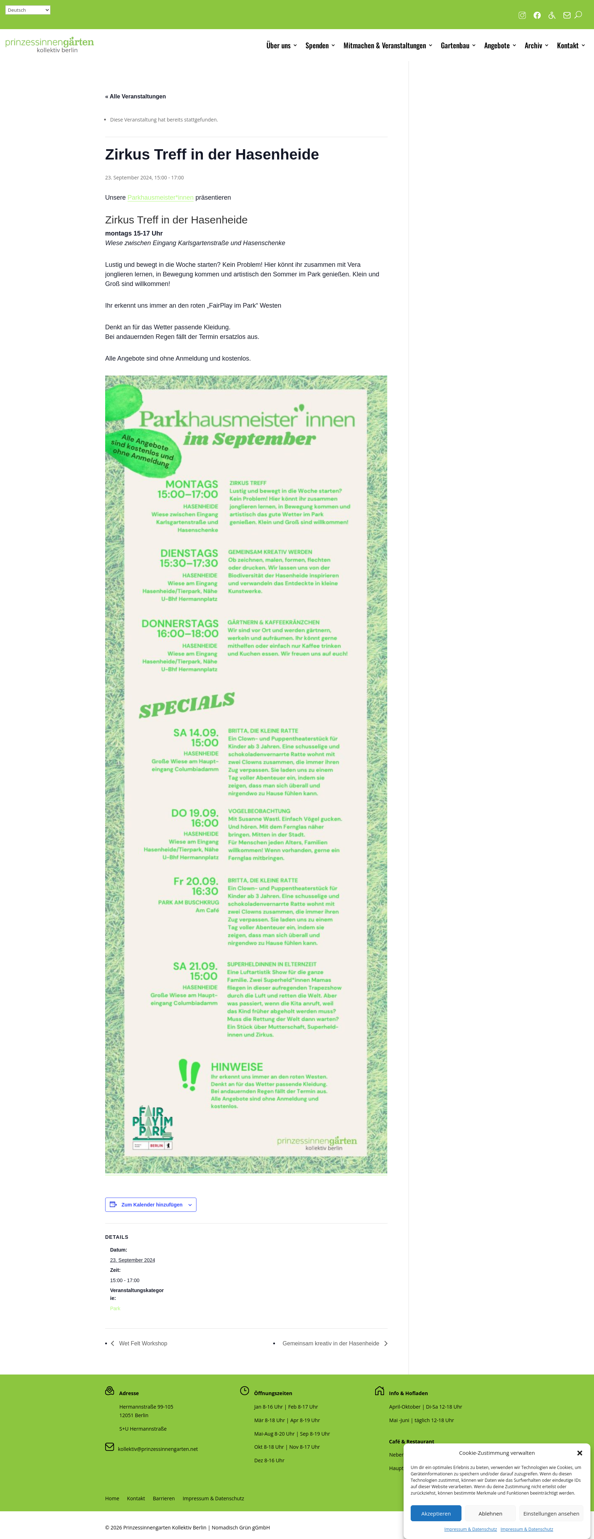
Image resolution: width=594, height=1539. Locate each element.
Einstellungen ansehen (551, 1529)
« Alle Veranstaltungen (135, 96)
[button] (579, 1468)
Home (112, 1499)
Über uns (278, 45)
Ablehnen (490, 1529)
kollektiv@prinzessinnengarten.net (156, 1449)
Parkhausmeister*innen (161, 197)
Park (115, 1308)
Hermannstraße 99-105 (146, 1406)
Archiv (533, 45)
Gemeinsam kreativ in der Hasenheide (332, 1343)
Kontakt (568, 45)
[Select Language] (27, 10)
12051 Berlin (133, 1415)
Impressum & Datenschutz (213, 1499)
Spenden (317, 45)
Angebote (497, 45)
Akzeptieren (436, 1529)
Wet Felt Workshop (142, 1343)
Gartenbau (455, 45)
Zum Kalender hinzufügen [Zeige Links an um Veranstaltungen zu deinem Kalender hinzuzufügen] (152, 1205)
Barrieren (164, 1499)
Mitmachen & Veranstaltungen (385, 45)
